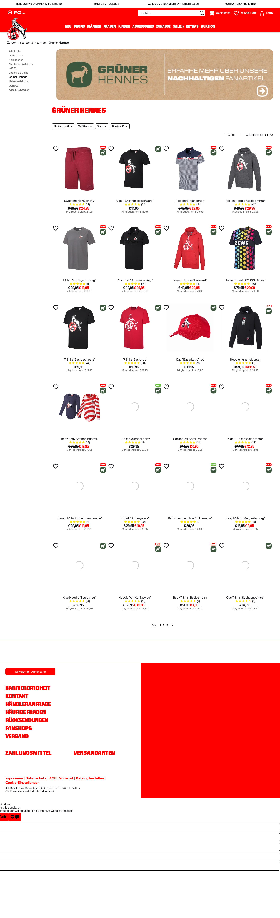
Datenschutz (36, 778)
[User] (266, 13)
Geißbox (13, 85)
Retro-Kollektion (18, 81)
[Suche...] (171, 13)
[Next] (172, 625)
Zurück (11, 42)
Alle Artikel (15, 51)
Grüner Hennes (18, 77)
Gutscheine (15, 55)
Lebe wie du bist (18, 72)
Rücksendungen (26, 720)
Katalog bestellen (90, 778)
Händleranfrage (28, 704)
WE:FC (13, 68)
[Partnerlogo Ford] (220, 651)
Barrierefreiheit (27, 688)
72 (271, 135)
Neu (68, 26)
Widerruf (66, 778)
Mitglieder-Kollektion (21, 64)
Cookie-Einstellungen (22, 782)
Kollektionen (16, 59)
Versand (17, 736)
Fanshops (18, 728)
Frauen (110, 26)
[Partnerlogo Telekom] (180, 651)
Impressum (14, 778)
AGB (53, 778)
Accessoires (143, 26)
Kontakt (16, 696)
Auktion (208, 26)
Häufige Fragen (25, 712)
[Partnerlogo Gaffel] (260, 651)
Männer (94, 26)
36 (266, 135)
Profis (79, 26)
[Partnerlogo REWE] (20, 651)
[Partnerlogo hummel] (100, 651)
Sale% (178, 26)
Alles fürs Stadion (19, 90)
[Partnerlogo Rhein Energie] (60, 651)
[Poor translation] (14, 817)
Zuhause (163, 26)
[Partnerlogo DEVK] (140, 651)
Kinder (124, 26)
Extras (192, 26)
